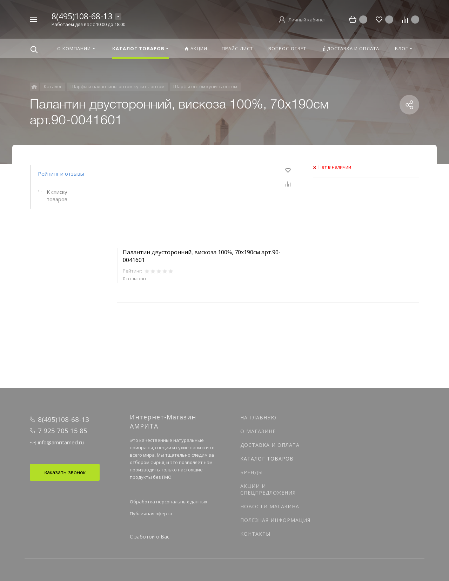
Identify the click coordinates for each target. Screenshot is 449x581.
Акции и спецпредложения (268, 489)
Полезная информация (275, 520)
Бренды (251, 472)
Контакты (255, 533)
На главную (258, 417)
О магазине (258, 431)
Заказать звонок (65, 472)
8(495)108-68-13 (82, 16)
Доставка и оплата (270, 445)
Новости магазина (269, 506)
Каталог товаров (267, 458)
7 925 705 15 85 (62, 430)
